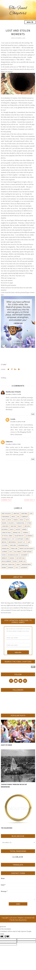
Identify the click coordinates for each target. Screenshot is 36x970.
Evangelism (5, 548)
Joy (13, 539)
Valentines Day (19, 535)
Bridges (4, 542)
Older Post (29, 500)
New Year (13, 526)
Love (31, 513)
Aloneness (29, 535)
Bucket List (21, 542)
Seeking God (16, 532)
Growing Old (6, 539)
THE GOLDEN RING (6, 828)
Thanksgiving (20, 523)
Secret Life (22, 561)
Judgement (24, 555)
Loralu (12, 419)
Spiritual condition (8, 564)
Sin (18, 516)
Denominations (23, 545)
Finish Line (14, 548)
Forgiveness (5, 516)
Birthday (27, 526)
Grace (13, 516)
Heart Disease (27, 551)
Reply (33, 414)
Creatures (13, 545)
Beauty (20, 526)
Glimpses (4, 551)
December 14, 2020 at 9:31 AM (17, 421)
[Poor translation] (7, 936)
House (4, 555)
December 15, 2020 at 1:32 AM (13, 444)
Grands (24, 529)
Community (24, 516)
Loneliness (5, 526)
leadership (23, 567)
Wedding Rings (26, 564)
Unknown (9, 442)
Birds (27, 539)
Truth (4, 519)
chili (16, 567)
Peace (21, 519)
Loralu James (12, 918)
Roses (15, 561)
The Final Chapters (18, 10)
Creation (16, 513)
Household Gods (13, 555)
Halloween (17, 551)
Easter (18, 529)
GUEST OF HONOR (6, 745)
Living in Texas (6, 532)
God (10, 551)
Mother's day (21, 558)
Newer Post (7, 500)
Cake (28, 542)
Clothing (5, 545)
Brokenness (12, 542)
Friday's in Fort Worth (26, 548)
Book (9, 519)
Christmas (24, 513)
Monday (12, 558)
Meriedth (4, 558)
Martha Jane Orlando (13, 392)
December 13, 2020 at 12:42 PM (13, 394)
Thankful (26, 532)
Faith (27, 519)
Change (15, 519)
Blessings (5, 529)
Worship (10, 567)
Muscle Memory (6, 561)
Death (12, 529)
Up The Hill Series (7, 535)
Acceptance (20, 539)
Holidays (11, 523)
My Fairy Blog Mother (20, 920)
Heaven (4, 523)
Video (18, 564)
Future (29, 523)
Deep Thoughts (6, 513)
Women (4, 567)
